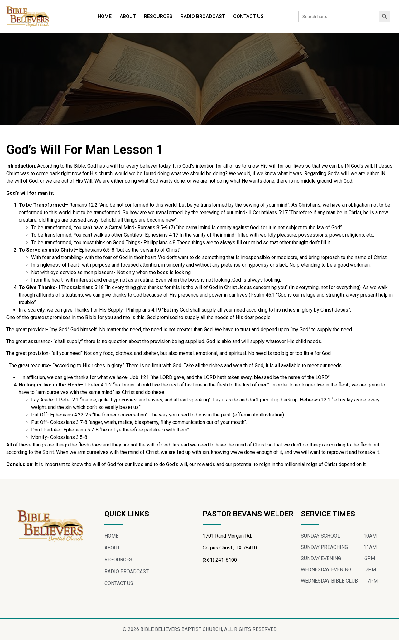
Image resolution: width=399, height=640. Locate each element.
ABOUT (128, 16)
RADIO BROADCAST (202, 16)
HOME (105, 16)
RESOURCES (158, 16)
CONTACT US (248, 16)
